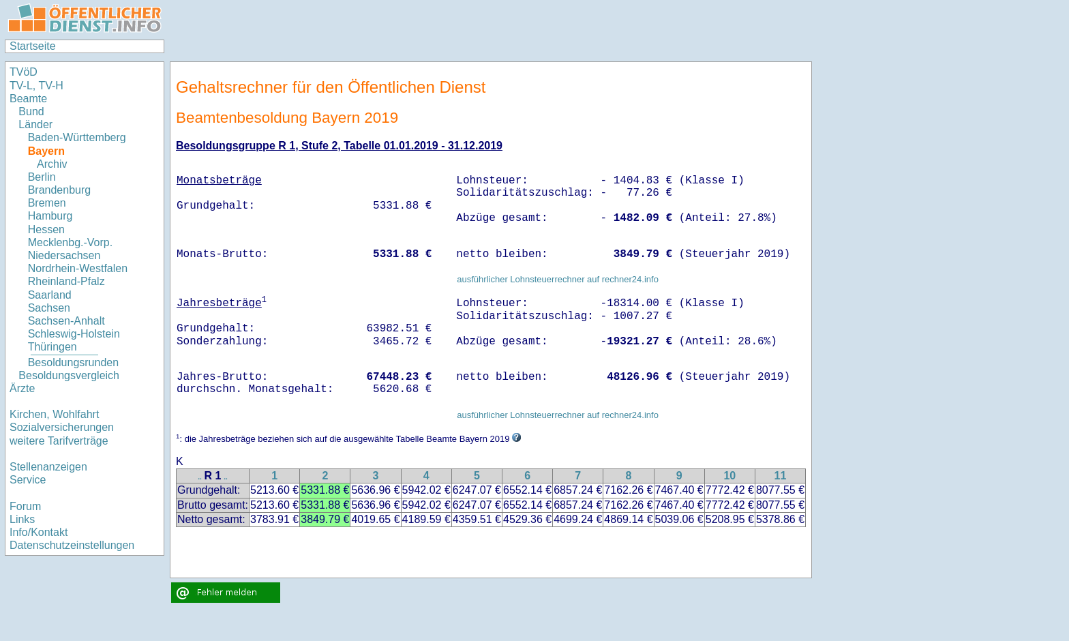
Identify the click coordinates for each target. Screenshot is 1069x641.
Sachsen (49, 308)
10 (729, 475)
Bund (31, 111)
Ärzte (22, 388)
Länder (35, 124)
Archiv (52, 164)
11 (780, 475)
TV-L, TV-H (36, 85)
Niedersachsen (64, 255)
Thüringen (52, 347)
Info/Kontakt (38, 532)
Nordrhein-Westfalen (77, 268)
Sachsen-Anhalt (66, 321)
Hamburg (50, 216)
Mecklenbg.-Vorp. (70, 242)
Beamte (28, 98)
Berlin (42, 177)
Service (28, 480)
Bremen (47, 203)
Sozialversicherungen (62, 427)
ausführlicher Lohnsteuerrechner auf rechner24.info (558, 279)
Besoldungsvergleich (68, 375)
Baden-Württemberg (77, 137)
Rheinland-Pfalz (66, 281)
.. (200, 477)
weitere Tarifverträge (59, 441)
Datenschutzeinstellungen (72, 545)
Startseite (33, 46)
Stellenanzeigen (48, 467)
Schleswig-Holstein (74, 334)
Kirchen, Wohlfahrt (54, 414)
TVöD (23, 72)
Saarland (50, 295)
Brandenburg (59, 190)
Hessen (46, 229)
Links (22, 519)
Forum (25, 506)
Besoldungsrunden (73, 362)
